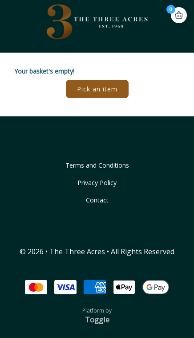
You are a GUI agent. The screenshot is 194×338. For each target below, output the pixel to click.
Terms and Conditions (97, 165)
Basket (179, 15)
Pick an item (97, 89)
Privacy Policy (97, 182)
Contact (97, 200)
